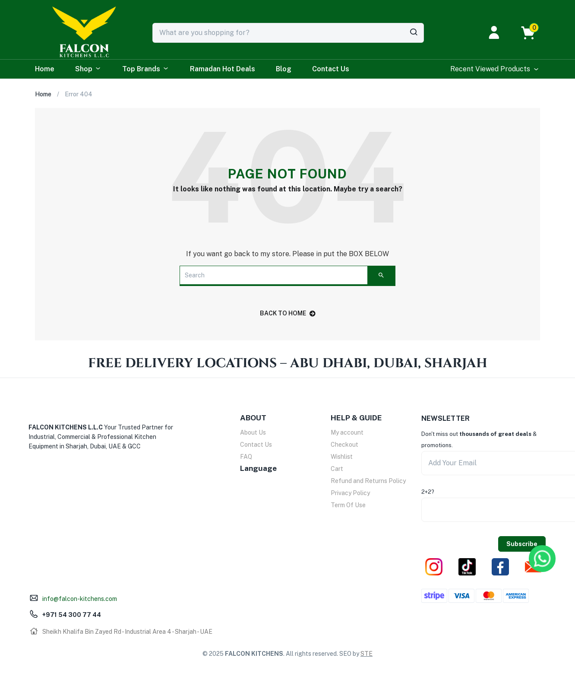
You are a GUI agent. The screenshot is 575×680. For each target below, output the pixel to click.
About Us (253, 432)
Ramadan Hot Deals (222, 69)
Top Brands (145, 69)
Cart (337, 468)
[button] (532, 32)
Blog (283, 69)
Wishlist (342, 456)
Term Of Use (348, 505)
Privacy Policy (350, 492)
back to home (288, 313)
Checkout (344, 444)
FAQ (246, 456)
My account (347, 432)
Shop (88, 69)
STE (366, 653)
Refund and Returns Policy (368, 480)
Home (44, 69)
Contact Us (330, 69)
